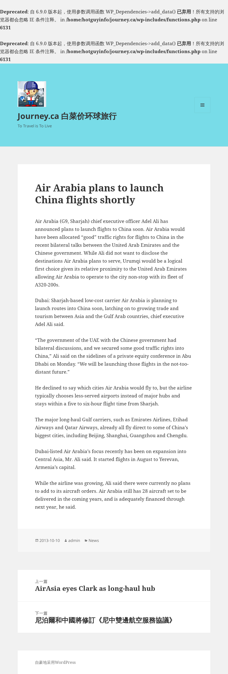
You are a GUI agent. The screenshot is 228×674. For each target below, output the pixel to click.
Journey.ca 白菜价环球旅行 (67, 115)
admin (74, 540)
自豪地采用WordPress (55, 662)
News (94, 540)
